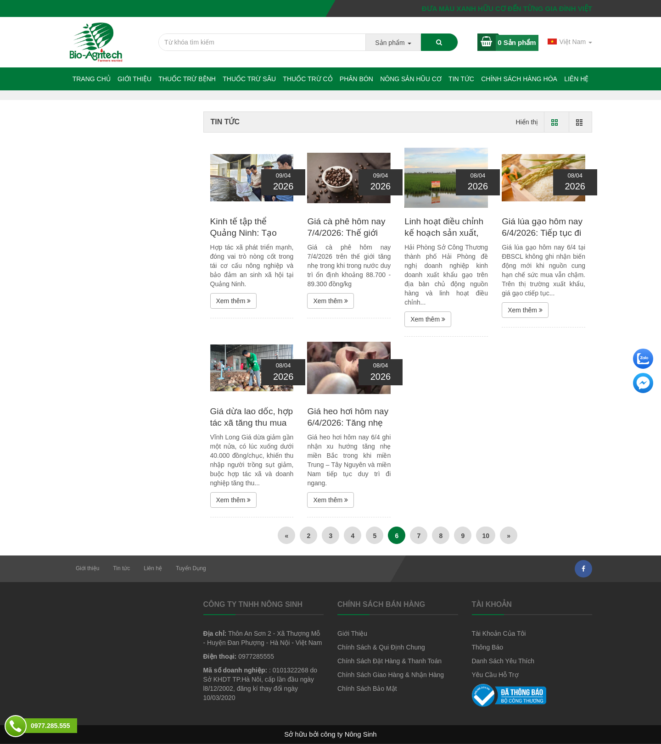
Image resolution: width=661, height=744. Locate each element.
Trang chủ (92, 79)
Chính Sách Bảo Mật (367, 688)
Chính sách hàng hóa (519, 79)
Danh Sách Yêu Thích (503, 661)
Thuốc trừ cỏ (307, 79)
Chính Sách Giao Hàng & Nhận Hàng (390, 674)
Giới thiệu (134, 79)
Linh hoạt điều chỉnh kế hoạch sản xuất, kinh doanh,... (443, 233)
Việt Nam (570, 41)
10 (485, 535)
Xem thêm (233, 301)
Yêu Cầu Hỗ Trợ (495, 674)
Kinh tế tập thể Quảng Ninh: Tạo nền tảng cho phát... (249, 233)
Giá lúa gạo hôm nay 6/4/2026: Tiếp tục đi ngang (542, 233)
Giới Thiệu (352, 633)
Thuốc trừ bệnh (187, 79)
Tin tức (461, 79)
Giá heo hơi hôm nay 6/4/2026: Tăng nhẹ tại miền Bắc (347, 422)
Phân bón (356, 79)
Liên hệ (576, 79)
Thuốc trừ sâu (249, 79)
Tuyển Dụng (191, 568)
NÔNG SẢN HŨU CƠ (411, 79)
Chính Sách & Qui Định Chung (381, 647)
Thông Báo (488, 647)
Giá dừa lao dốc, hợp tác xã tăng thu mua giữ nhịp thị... (251, 422)
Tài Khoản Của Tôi (499, 633)
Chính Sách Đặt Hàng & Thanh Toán (389, 661)
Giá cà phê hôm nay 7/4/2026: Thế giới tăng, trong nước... (346, 233)
